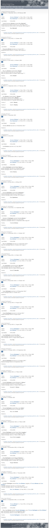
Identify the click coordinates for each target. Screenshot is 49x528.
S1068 (5, 32)
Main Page (3, 6)
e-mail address (9, 32)
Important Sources (28, 6)
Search (23, 6)
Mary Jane (20, 483)
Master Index (15, 6)
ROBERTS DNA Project (19, 8)
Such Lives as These (37, 6)
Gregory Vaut (21, 524)
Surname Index (9, 6)
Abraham (14, 17)
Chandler (20, 510)
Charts (19, 6)
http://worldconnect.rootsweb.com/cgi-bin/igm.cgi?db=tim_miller (27, 32)
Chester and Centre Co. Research (7, 8)
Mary (13, 18)
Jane (13, 505)
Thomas (14, 160)
